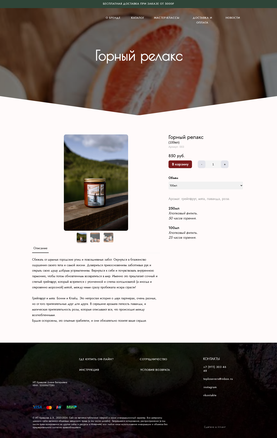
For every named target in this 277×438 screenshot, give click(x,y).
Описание (40, 248)
